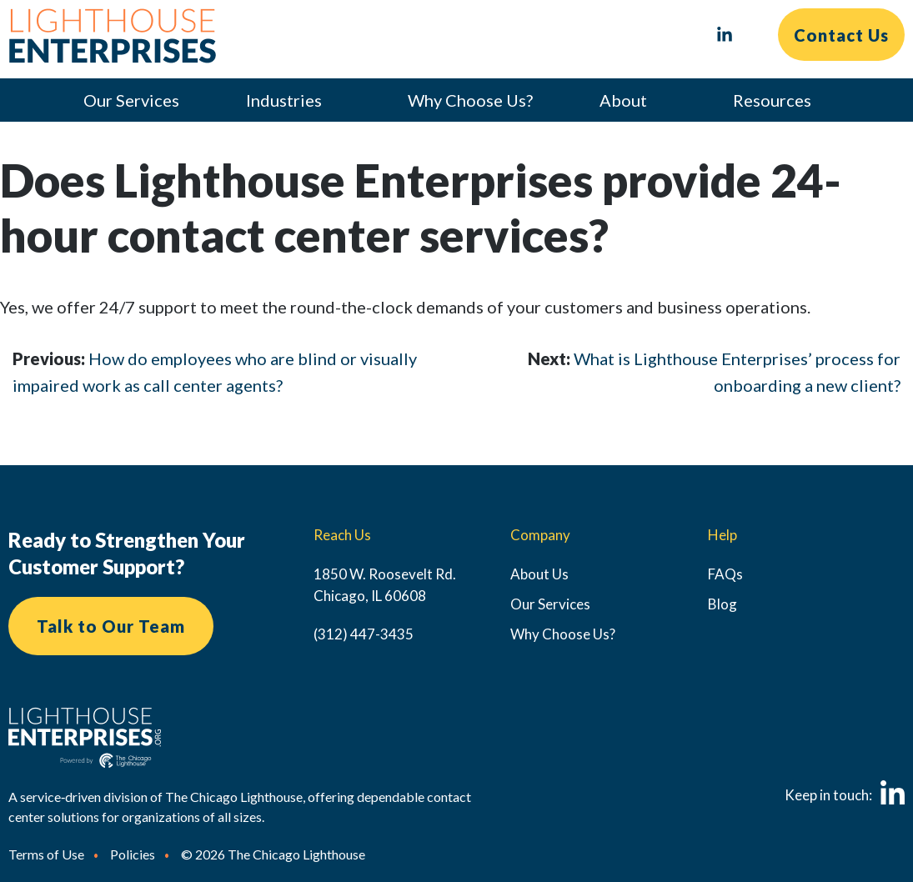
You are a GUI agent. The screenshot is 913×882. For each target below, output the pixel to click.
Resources (772, 100)
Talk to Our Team (111, 626)
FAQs (725, 574)
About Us (539, 574)
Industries (284, 100)
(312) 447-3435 (364, 634)
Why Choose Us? (470, 100)
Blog (722, 604)
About (623, 100)
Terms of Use (46, 854)
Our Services (131, 100)
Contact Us (841, 35)
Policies (132, 854)
